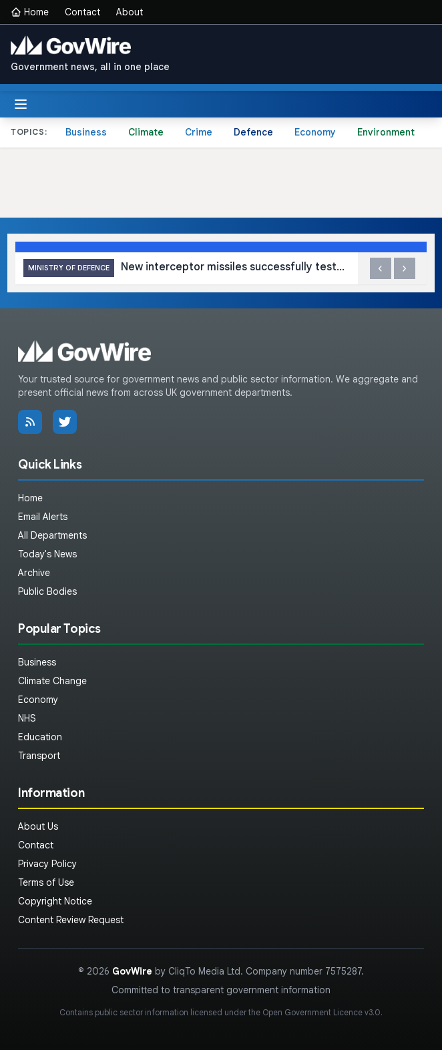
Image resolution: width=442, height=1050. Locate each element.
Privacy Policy (47, 864)
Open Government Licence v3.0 (321, 1012)
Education (40, 737)
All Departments (52, 535)
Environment (386, 132)
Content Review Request (71, 920)
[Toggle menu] (20, 104)
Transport (39, 756)
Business (86, 132)
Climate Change (52, 681)
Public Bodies (47, 591)
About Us (38, 826)
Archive (34, 573)
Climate (146, 132)
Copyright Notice (55, 901)
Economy (315, 132)
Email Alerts (42, 517)
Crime (198, 132)
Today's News (47, 554)
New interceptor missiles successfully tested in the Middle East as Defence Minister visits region (190, 268)
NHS (27, 718)
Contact (82, 12)
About (129, 12)
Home (30, 12)
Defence (253, 132)
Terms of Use (46, 882)
